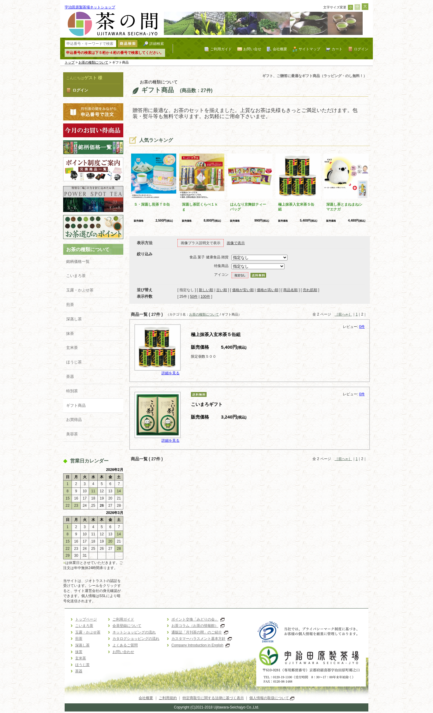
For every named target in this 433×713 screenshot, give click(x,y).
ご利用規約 (168, 698)
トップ (70, 62)
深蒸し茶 (74, 319)
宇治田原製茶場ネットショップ (90, 7)
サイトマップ (309, 49)
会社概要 (280, 49)
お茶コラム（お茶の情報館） (198, 626)
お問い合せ (252, 49)
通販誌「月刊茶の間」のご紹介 (199, 632)
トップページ (86, 619)
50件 (194, 296)
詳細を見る (170, 373)
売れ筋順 (310, 290)
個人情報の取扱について (271, 698)
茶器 (70, 376)
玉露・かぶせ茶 (80, 290)
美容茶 (72, 434)
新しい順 (206, 290)
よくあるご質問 (125, 645)
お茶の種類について (93, 62)
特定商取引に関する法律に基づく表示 (213, 698)
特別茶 (72, 391)
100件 (205, 296)
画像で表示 (236, 243)
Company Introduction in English (200, 645)
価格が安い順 (243, 290)
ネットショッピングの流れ (134, 632)
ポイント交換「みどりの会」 (198, 619)
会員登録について (126, 626)
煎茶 (70, 304)
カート (337, 49)
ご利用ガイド (221, 49)
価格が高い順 (267, 290)
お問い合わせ (123, 652)
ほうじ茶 (74, 362)
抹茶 (70, 333)
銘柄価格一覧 (78, 261)
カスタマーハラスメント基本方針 (201, 639)
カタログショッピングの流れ (135, 639)
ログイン (361, 49)
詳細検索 (156, 43)
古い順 (221, 290)
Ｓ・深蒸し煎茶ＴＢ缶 (152, 204)
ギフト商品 (76, 405)
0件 (362, 327)
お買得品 (74, 419)
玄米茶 (72, 347)
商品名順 (290, 290)
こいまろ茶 (76, 275)
